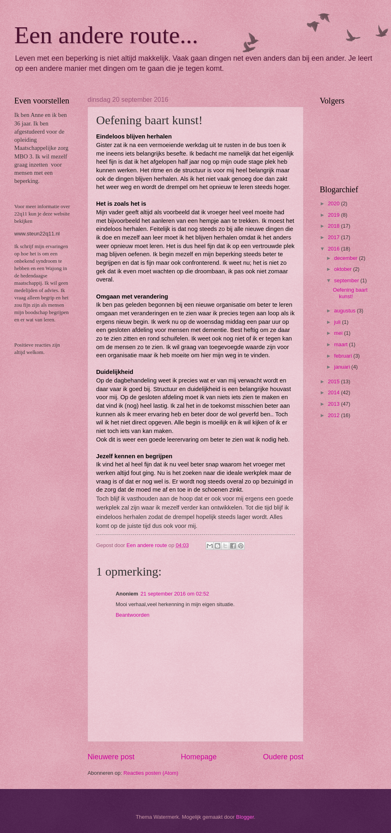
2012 (334, 415)
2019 (334, 215)
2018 (334, 226)
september (347, 280)
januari (342, 367)
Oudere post (283, 757)
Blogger (245, 817)
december (346, 258)
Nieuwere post (111, 757)
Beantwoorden (132, 615)
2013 (334, 404)
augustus (345, 311)
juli (338, 322)
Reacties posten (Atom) (150, 773)
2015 (334, 381)
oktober (343, 269)
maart (341, 344)
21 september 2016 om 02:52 (175, 594)
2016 (334, 249)
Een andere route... (106, 35)
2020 (334, 203)
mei (339, 333)
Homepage (199, 757)
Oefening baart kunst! (350, 293)
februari (343, 356)
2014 (334, 392)
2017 (334, 237)
